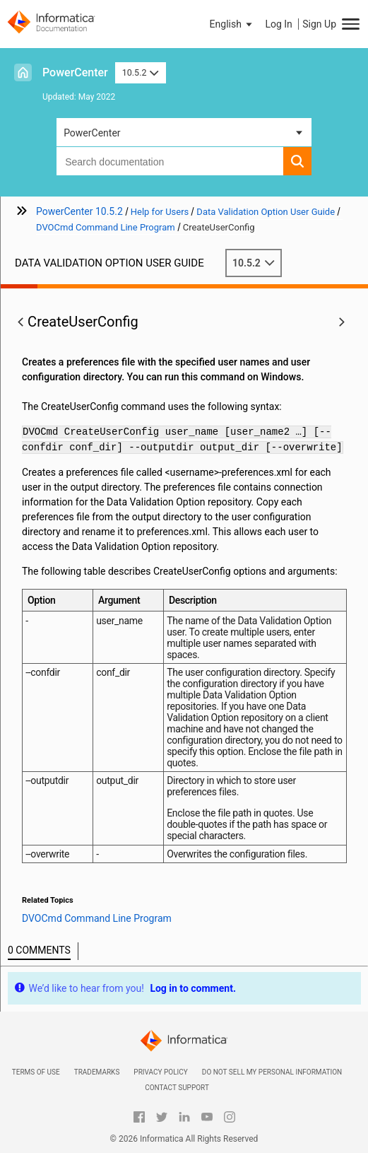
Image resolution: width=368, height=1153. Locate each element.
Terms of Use (36, 1072)
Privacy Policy (160, 1072)
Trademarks (97, 1072)
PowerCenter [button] (92, 133)
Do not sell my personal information (272, 1072)
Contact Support (177, 1087)
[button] (232, 24)
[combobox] (170, 161)
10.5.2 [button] (140, 72)
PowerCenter (75, 72)
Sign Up (319, 24)
